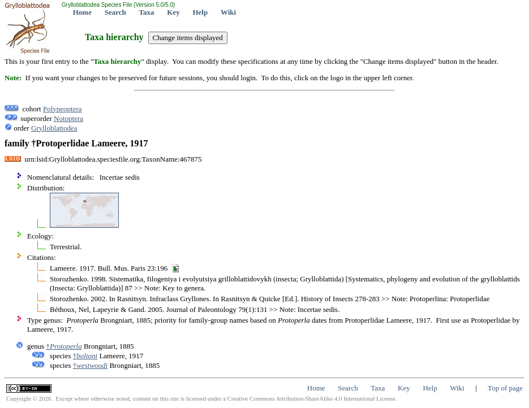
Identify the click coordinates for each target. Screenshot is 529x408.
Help (200, 12)
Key (173, 12)
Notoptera (68, 118)
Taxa (146, 12)
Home (82, 12)
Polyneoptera (62, 109)
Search (115, 12)
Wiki (228, 12)
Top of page (505, 388)
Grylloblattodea (54, 128)
